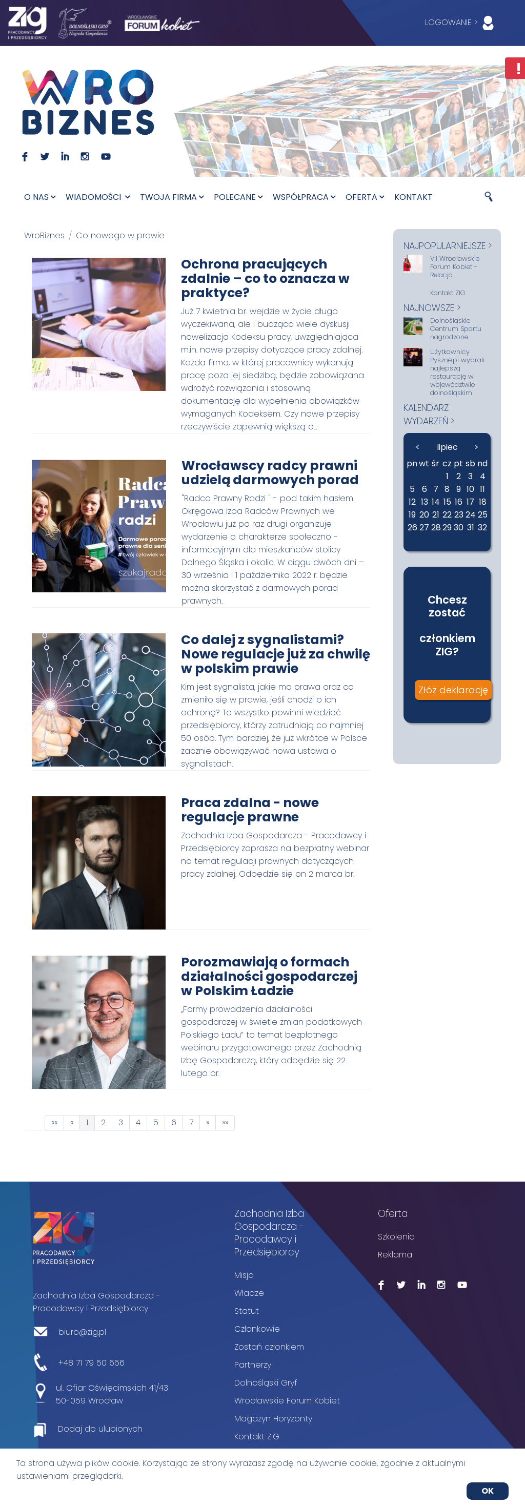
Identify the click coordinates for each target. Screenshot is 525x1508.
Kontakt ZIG (448, 293)
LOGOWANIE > (461, 23)
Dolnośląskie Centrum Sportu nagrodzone (455, 329)
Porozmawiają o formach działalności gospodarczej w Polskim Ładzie (269, 976)
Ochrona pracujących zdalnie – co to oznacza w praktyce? (265, 278)
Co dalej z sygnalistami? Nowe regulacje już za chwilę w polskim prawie (275, 654)
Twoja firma (172, 197)
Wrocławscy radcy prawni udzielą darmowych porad (270, 473)
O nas (39, 197)
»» (225, 1122)
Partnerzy (252, 1365)
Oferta (365, 197)
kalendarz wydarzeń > (429, 414)
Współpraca (304, 197)
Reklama (395, 1255)
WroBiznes (44, 235)
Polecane (238, 197)
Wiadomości (98, 197)
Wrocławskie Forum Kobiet (287, 1401)
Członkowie (257, 1329)
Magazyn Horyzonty (273, 1418)
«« (54, 1122)
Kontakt (413, 197)
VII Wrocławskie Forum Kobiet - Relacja (454, 267)
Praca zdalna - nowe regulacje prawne (250, 810)
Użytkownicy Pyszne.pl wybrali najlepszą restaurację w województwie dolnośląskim (457, 372)
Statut (246, 1311)
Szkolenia (396, 1237)
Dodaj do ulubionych (100, 1429)
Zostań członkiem (269, 1347)
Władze (249, 1293)
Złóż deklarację (453, 690)
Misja (244, 1275)
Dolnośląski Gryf (265, 1383)
